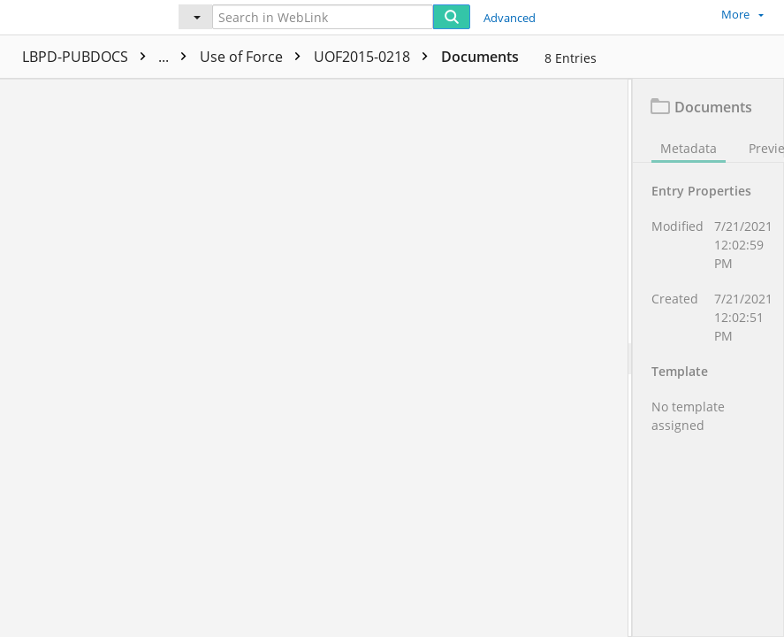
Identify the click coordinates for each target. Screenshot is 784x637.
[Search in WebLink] (322, 16)
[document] (708, 358)
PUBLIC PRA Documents (252, 56)
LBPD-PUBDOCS (88, 56)
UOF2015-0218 (524, 56)
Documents (629, 56)
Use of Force (404, 56)
